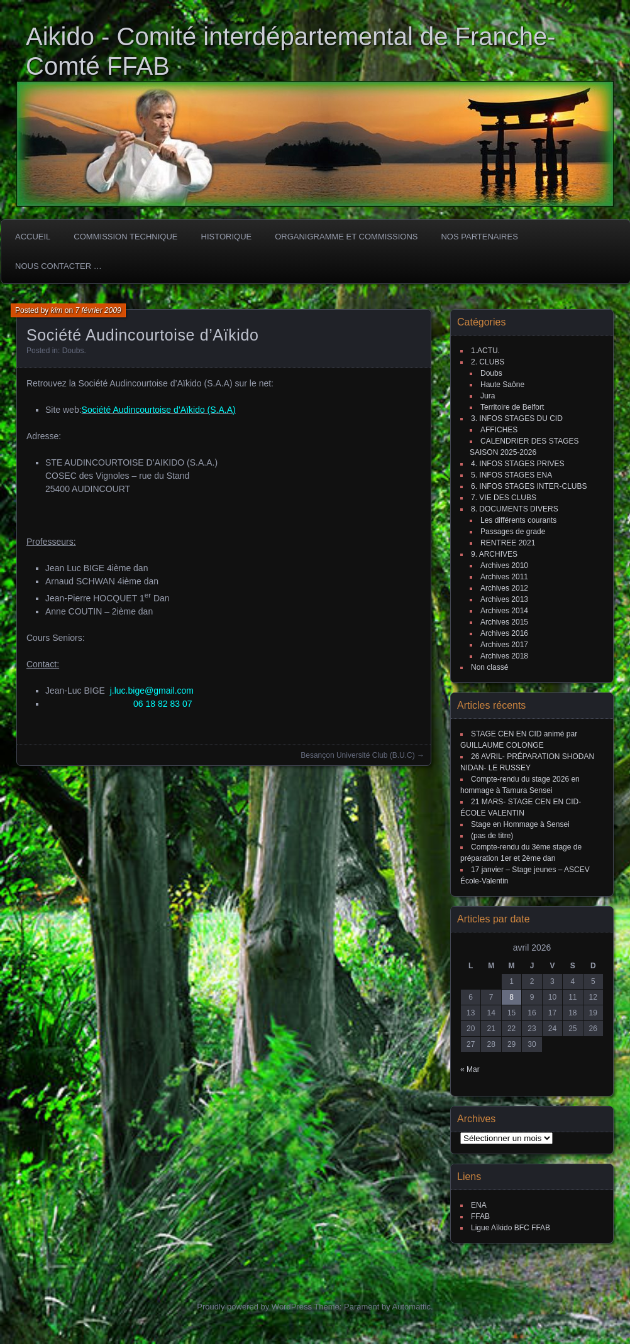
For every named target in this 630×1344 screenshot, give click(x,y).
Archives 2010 (504, 565)
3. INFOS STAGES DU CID (517, 418)
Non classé (489, 667)
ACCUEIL (32, 236)
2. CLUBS (487, 362)
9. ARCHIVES (494, 554)
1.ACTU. (485, 350)
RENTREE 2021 (507, 542)
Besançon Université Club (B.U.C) (357, 755)
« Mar (470, 1069)
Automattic (411, 1306)
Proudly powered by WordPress (254, 1306)
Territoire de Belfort (512, 407)
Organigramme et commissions (346, 236)
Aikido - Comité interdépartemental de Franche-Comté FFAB (291, 51)
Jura (487, 395)
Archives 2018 (504, 656)
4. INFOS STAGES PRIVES (517, 463)
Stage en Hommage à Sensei (520, 824)
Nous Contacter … (58, 266)
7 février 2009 (98, 310)
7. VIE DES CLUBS (503, 497)
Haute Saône (502, 384)
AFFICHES (498, 429)
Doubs (73, 350)
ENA (479, 1205)
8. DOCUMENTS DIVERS (514, 509)
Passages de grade (512, 531)
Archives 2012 (504, 588)
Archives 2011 (504, 576)
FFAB (480, 1216)
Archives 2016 (504, 633)
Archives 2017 (504, 644)
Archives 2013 (504, 599)
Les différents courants (518, 520)
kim (57, 310)
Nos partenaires (479, 236)
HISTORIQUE (226, 236)
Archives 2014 (504, 610)
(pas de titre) (492, 835)
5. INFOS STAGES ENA (511, 475)
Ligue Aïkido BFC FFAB (510, 1227)
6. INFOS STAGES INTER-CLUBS (529, 486)
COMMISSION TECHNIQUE (125, 236)
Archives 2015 (504, 622)
